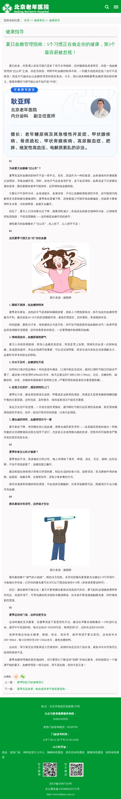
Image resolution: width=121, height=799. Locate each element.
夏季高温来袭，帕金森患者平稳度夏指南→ (42, 689)
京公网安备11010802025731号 (62, 789)
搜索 (107, 7)
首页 (26, 20)
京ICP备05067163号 (60, 783)
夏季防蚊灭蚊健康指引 (30, 682)
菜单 (115, 7)
